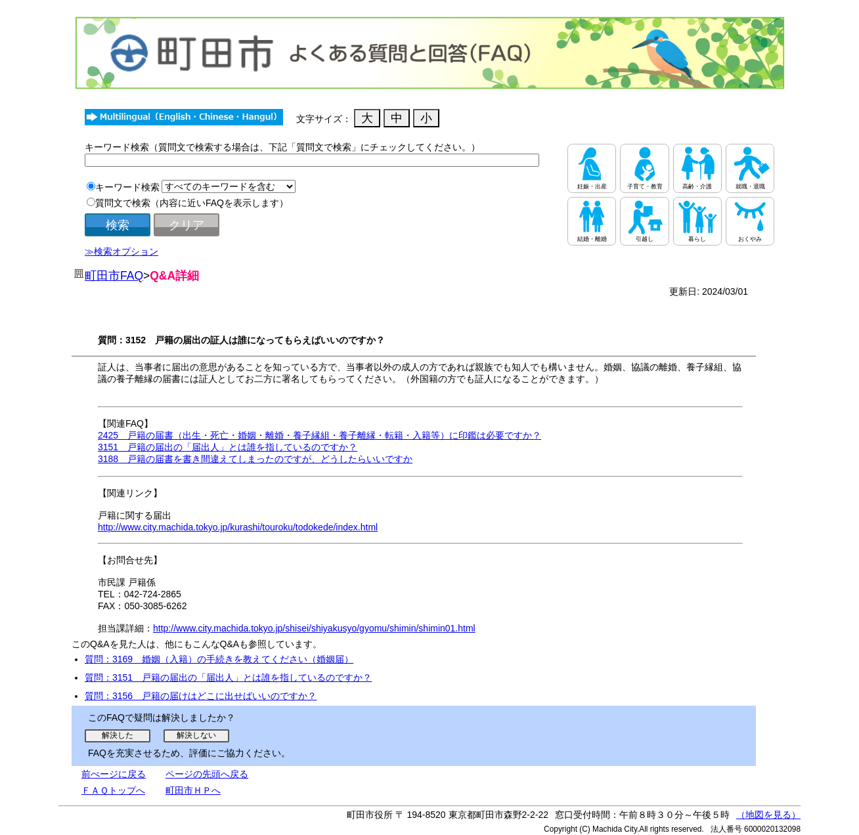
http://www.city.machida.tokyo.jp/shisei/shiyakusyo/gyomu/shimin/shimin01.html (314, 628)
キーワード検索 (127, 187)
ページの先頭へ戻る (206, 774)
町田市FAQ (114, 275)
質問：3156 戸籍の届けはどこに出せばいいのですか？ (201, 696)
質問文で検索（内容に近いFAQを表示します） (191, 203)
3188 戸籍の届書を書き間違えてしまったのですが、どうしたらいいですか (255, 459)
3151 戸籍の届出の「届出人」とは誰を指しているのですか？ (227, 447)
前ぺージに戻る (113, 774)
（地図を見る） (768, 814)
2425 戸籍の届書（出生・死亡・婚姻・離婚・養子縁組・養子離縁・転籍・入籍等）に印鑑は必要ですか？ (319, 435)
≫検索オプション (121, 251)
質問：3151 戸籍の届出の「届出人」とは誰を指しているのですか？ (228, 677)
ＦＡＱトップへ (113, 790)
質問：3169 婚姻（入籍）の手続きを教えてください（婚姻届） (219, 659)
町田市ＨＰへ (193, 790)
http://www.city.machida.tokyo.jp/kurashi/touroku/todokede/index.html (238, 527)
